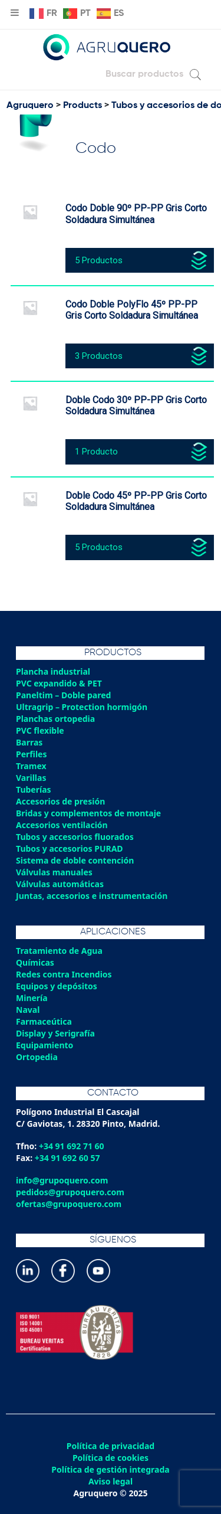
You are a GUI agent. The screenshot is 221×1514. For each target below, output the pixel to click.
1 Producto (96, 451)
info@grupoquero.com (62, 1180)
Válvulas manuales (54, 872)
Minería (32, 997)
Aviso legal (110, 1481)
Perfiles (31, 754)
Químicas (35, 962)
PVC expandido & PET (59, 683)
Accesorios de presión (60, 801)
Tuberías (33, 789)
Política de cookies (110, 1458)
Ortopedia (37, 1056)
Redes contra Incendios (64, 974)
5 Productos (99, 260)
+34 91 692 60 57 (67, 1157)
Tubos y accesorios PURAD (69, 848)
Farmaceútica (44, 1021)
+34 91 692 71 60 (71, 1146)
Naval (27, 1009)
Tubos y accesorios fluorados (75, 836)
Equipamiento (44, 1045)
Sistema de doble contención (75, 860)
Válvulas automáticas (60, 884)
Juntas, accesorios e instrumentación (91, 895)
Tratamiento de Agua (59, 950)
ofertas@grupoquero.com (68, 1203)
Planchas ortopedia (55, 718)
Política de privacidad (110, 1446)
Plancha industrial (53, 671)
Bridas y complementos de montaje (88, 813)
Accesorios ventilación (62, 824)
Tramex (31, 765)
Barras (29, 742)
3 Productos (99, 356)
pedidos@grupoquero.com (70, 1192)
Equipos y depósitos (56, 986)
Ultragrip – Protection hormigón (81, 706)
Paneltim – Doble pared (63, 695)
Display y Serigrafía (55, 1033)
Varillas (31, 777)
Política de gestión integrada (110, 1470)
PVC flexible (40, 730)
